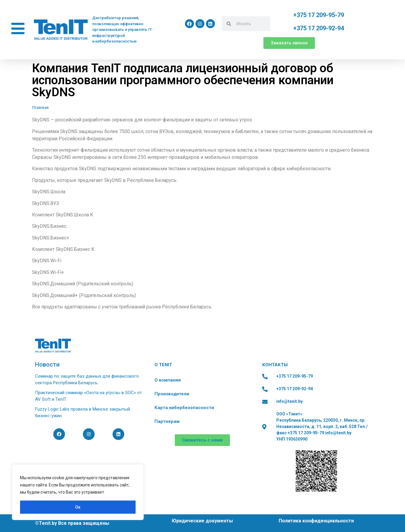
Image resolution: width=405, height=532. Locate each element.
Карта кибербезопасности (184, 407)
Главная (40, 107)
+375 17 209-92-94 (318, 28)
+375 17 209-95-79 (318, 15)
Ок (78, 507)
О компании (167, 380)
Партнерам (167, 421)
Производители (171, 394)
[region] (78, 492)
